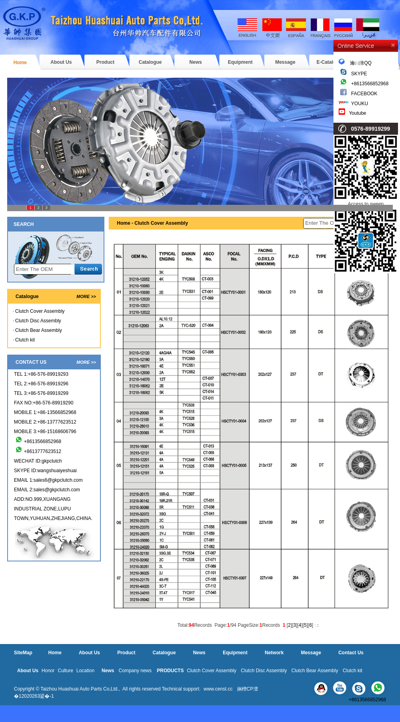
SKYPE (359, 74)
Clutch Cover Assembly (40, 311)
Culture (65, 670)
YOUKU (359, 103)
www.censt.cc (218, 689)
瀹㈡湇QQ (355, 63)
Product (105, 62)
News (195, 62)
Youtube (358, 113)
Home (20, 62)
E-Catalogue (330, 62)
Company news (135, 670)
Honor (48, 670)
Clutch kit (25, 340)
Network (274, 652)
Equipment (240, 62)
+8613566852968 (369, 83)
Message (285, 62)
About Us (61, 62)
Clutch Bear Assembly (38, 330)
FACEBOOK (364, 93)
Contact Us (350, 652)
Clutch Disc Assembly (38, 321)
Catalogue (150, 62)
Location (85, 670)
